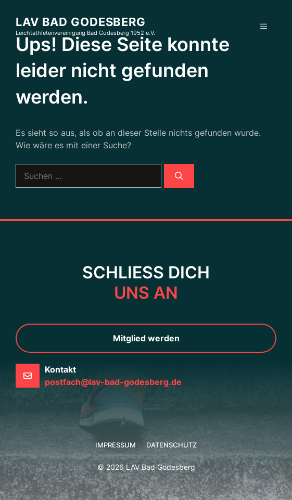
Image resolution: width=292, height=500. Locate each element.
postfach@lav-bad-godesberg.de (113, 382)
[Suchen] (179, 176)
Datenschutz (171, 445)
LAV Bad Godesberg (81, 22)
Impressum (115, 445)
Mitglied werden (146, 338)
